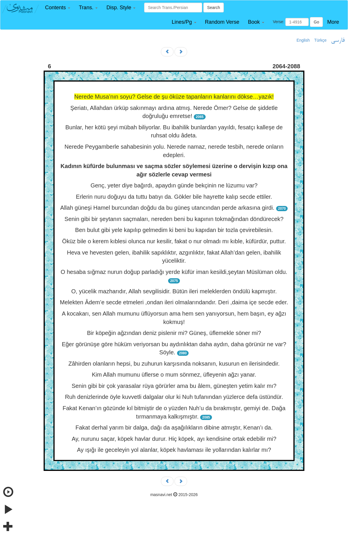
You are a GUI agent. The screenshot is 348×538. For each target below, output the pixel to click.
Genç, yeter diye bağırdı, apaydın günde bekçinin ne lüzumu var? (173, 185)
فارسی (338, 40)
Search (213, 7)
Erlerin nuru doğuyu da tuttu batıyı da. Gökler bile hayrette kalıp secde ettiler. (174, 197)
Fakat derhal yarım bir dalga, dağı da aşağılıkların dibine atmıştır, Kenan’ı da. (174, 427)
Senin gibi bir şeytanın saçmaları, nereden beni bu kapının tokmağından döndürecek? (173, 219)
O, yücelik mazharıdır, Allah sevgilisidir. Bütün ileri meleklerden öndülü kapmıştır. (174, 291)
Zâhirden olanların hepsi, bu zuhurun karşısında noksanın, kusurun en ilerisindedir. (174, 363)
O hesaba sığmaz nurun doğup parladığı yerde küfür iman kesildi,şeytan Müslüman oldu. (174, 272)
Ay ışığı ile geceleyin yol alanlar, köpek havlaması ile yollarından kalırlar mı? (174, 450)
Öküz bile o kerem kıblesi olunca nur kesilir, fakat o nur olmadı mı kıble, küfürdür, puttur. (174, 241)
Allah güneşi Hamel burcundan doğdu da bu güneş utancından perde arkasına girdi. (167, 207)
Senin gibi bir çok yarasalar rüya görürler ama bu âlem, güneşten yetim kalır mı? (174, 386)
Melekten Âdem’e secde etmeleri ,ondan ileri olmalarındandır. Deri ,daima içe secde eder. (174, 302)
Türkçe (320, 40)
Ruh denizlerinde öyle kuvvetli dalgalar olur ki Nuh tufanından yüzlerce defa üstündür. (174, 397)
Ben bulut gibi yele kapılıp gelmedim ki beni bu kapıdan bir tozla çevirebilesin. (174, 230)
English (303, 40)
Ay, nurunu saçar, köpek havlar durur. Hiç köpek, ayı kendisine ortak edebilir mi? (174, 439)
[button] (58, 7)
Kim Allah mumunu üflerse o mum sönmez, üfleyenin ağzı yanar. (174, 374)
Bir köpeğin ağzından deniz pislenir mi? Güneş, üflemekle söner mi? (174, 333)
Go (316, 22)
